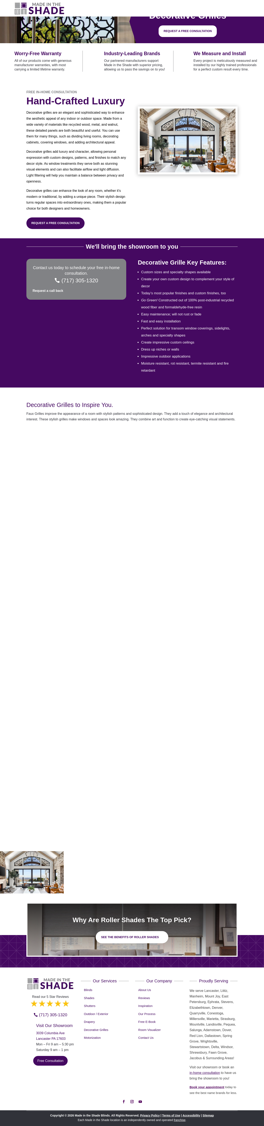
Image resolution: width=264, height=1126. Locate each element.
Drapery (89, 1021)
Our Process (146, 1014)
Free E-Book (147, 1021)
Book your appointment (207, 1087)
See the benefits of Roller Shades (130, 937)
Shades (89, 998)
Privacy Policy (150, 1115)
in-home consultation (205, 1073)
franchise (179, 1120)
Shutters (89, 1006)
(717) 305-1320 (79, 280)
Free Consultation (50, 1061)
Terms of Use (171, 1115)
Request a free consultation (188, 31)
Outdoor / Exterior (96, 1014)
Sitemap (208, 1115)
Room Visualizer (149, 1030)
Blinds (88, 990)
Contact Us (145, 1037)
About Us (144, 990)
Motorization (92, 1037)
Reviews (144, 998)
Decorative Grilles (96, 1030)
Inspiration (145, 1006)
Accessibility (191, 1115)
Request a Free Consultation (55, 223)
